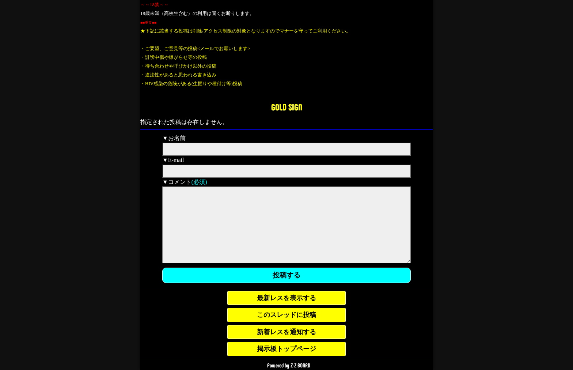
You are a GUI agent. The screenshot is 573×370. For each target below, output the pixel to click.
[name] (286, 149)
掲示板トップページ (286, 348)
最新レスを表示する (286, 298)
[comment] (286, 224)
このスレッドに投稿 (286, 314)
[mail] (286, 171)
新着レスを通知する (286, 332)
